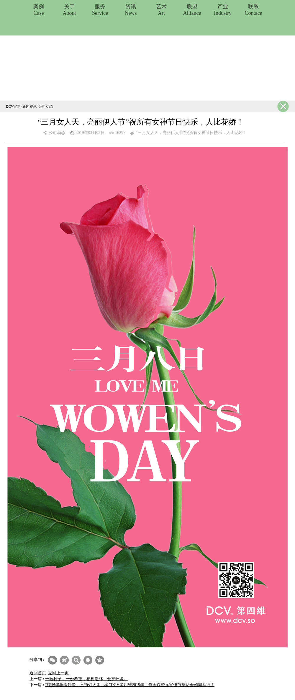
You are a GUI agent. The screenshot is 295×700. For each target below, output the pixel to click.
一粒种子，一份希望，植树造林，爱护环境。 (86, 679)
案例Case (38, 10)
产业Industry (223, 10)
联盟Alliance (192, 10)
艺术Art (161, 10)
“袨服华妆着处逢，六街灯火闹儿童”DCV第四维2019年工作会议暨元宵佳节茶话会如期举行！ (129, 685)
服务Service (100, 10)
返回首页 (38, 673)
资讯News (131, 10)
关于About (69, 10)
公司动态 (46, 106)
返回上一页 (58, 673)
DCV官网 (13, 106)
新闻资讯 (29, 106)
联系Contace (253, 10)
